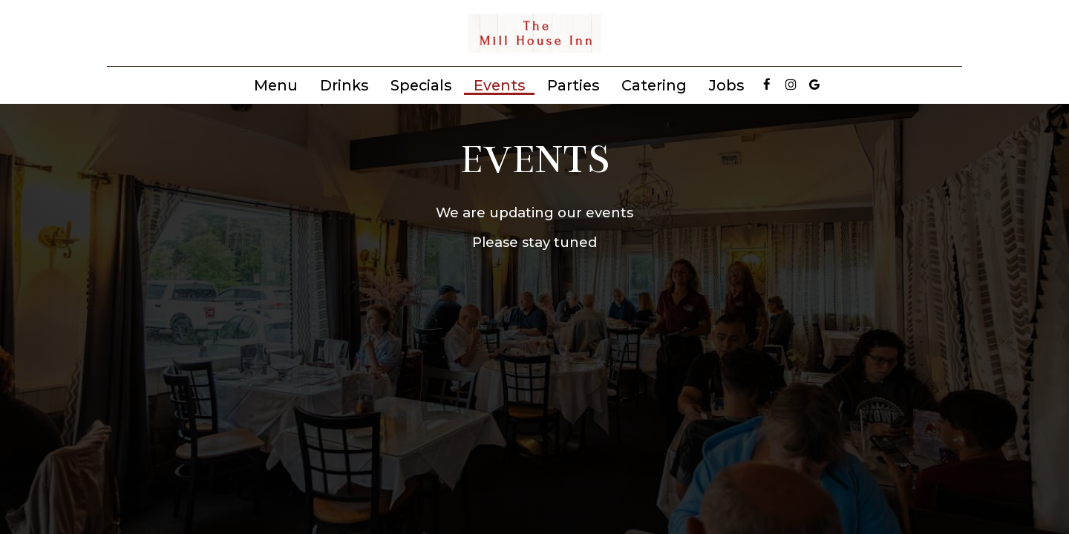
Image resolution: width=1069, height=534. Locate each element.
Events (499, 85)
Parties (573, 85)
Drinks (344, 85)
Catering (654, 85)
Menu (276, 85)
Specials (420, 85)
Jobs (726, 85)
